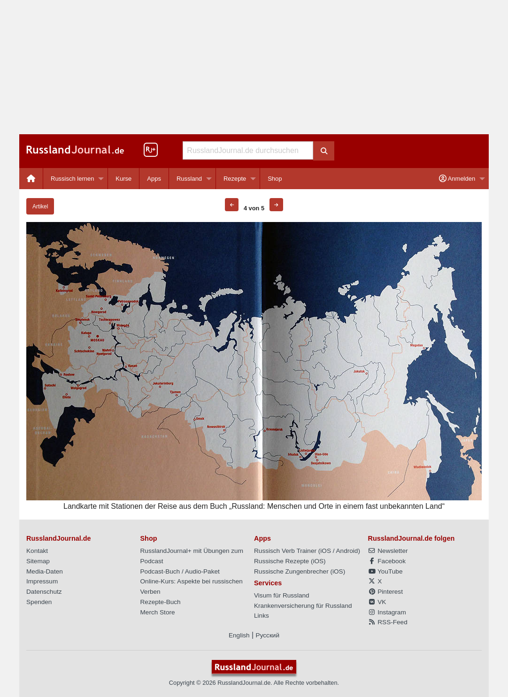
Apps (154, 178)
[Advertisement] (254, 67)
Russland (189, 178)
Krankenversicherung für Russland (303, 605)
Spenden (39, 601)
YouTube (385, 571)
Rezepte (234, 178)
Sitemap (38, 561)
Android (347, 550)
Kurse (123, 178)
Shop (275, 178)
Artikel (40, 206)
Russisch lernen (72, 178)
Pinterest (385, 591)
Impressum (42, 581)
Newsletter (388, 550)
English (239, 635)
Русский (267, 635)
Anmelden (457, 178)
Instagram (387, 612)
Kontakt (37, 550)
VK (377, 601)
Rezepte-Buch (160, 601)
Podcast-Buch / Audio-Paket (180, 571)
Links (261, 615)
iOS (325, 550)
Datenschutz (44, 591)
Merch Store (157, 612)
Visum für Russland (281, 595)
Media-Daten (44, 571)
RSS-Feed (388, 622)
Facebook (387, 561)
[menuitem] (31, 178)
